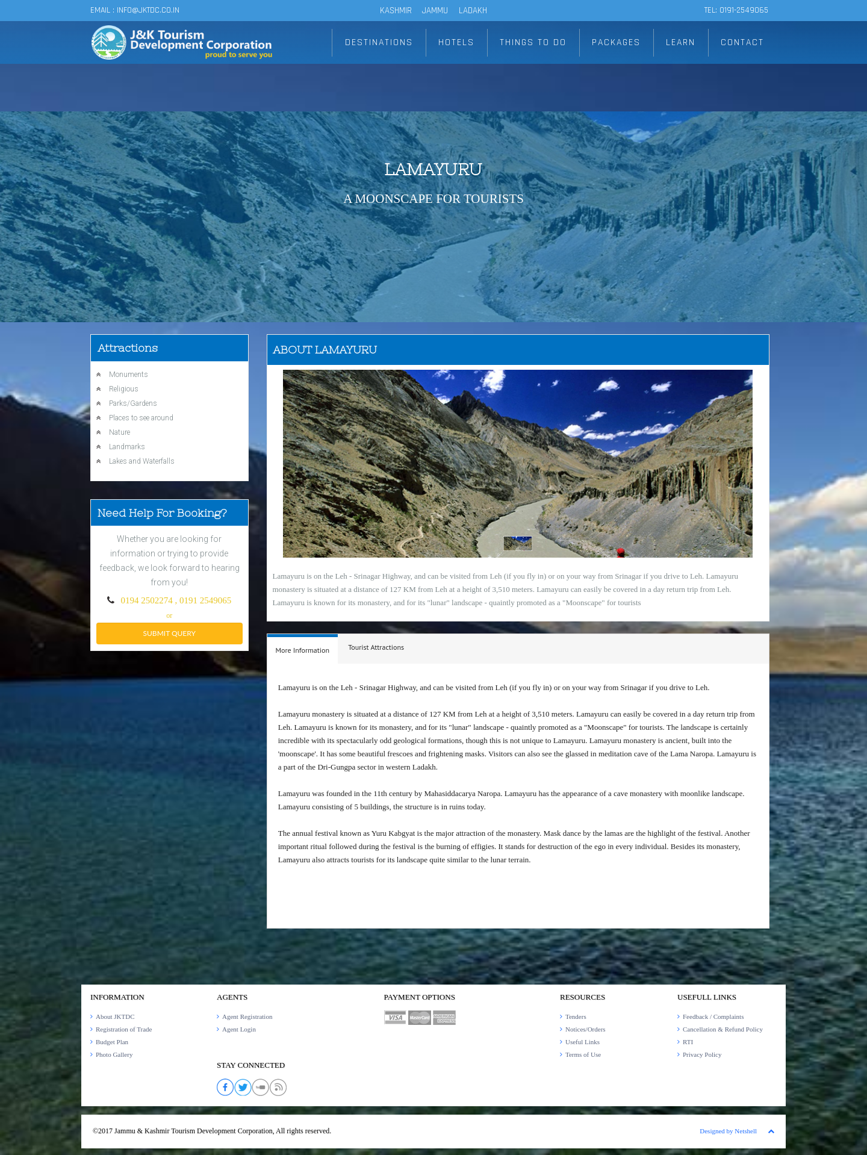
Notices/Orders (585, 1029)
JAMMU (436, 10)
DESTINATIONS (380, 42)
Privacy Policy (702, 1054)
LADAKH (473, 10)
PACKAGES (616, 42)
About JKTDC (115, 1016)
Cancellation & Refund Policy (723, 1029)
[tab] (302, 649)
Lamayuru (433, 169)
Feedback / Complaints (713, 1016)
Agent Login (239, 1029)
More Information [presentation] (303, 650)
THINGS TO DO (533, 42)
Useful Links (582, 1041)
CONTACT (743, 42)
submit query (169, 633)
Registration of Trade (124, 1029)
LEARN (681, 42)
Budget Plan (112, 1041)
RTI (688, 1041)
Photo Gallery (114, 1054)
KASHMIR (396, 10)
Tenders (575, 1016)
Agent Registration (247, 1016)
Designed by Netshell (728, 1131)
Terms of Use (583, 1054)
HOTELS (457, 42)
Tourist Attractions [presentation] (376, 647)
